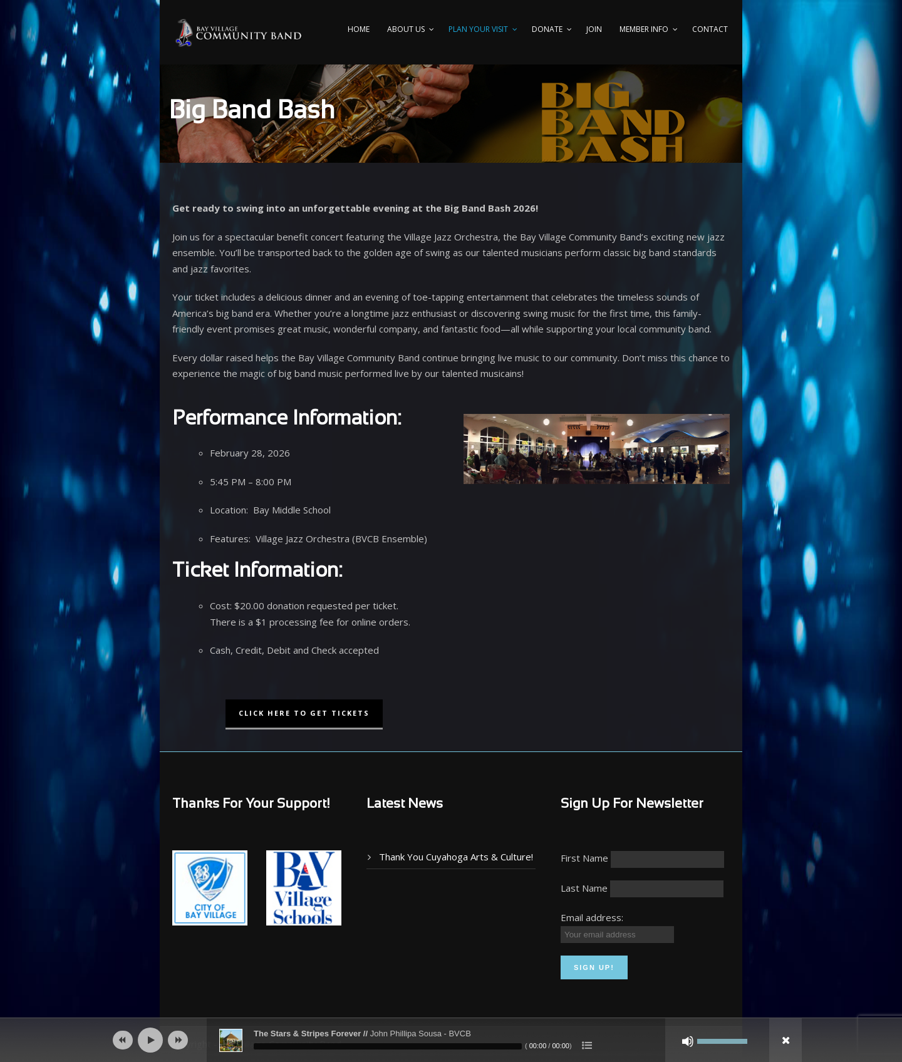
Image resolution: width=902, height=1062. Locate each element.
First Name (584, 858)
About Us (406, 29)
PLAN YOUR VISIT (478, 29)
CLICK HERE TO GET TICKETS (304, 713)
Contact (710, 29)
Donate (547, 29)
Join (594, 29)
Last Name (584, 888)
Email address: (592, 917)
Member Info (643, 29)
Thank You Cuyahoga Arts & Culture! (456, 856)
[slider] (388, 1046)
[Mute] (688, 1041)
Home (359, 29)
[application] (451, 1040)
